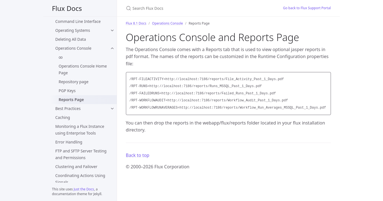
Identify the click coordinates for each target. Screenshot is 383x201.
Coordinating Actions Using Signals (80, 179)
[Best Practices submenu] (112, 108)
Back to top (138, 155)
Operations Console (73, 48)
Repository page (74, 81)
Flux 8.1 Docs (136, 23)
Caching (62, 117)
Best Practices (68, 108)
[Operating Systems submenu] (112, 30)
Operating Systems (72, 30)
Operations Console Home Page (83, 69)
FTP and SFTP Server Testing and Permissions (81, 154)
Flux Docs (67, 8)
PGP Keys (67, 90)
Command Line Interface (78, 21)
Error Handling (68, 142)
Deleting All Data (70, 39)
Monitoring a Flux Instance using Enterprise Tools (79, 130)
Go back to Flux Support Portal (307, 8)
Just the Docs (84, 189)
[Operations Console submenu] (112, 48)
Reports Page (71, 99)
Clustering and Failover (76, 166)
